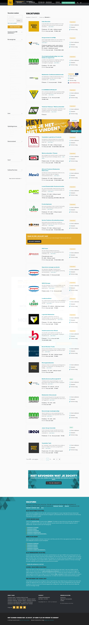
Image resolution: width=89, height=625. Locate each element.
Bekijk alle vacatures (50, 329)
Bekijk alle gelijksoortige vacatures (30, 329)
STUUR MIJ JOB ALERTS (64, 343)
